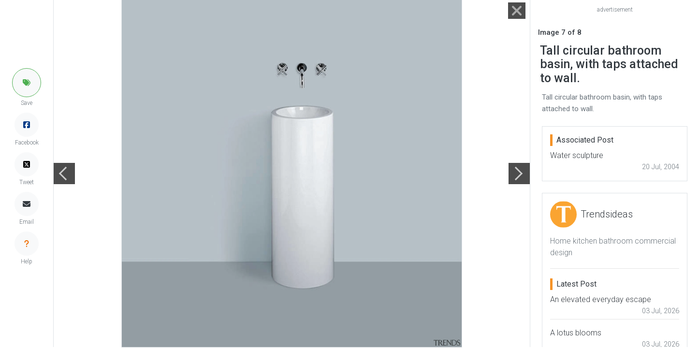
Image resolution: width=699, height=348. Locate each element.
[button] (26, 82)
